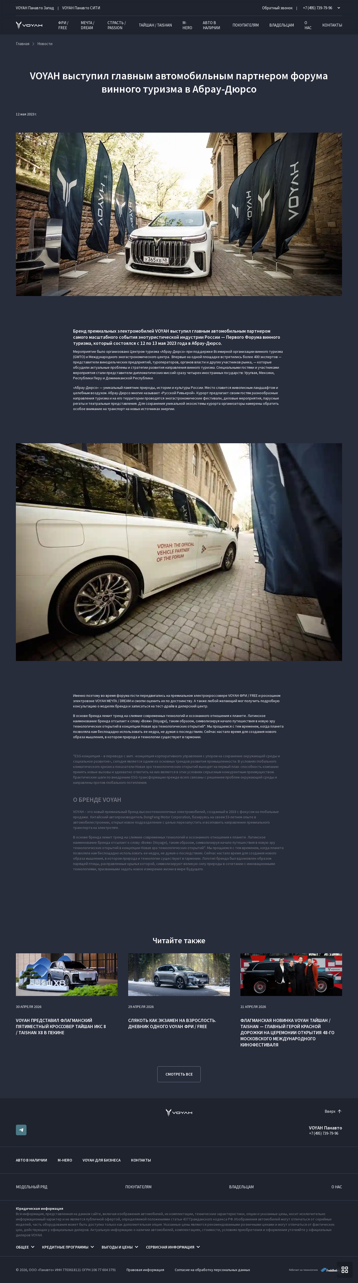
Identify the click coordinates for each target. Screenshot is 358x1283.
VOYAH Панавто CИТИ (81, 7)
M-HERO (187, 25)
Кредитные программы (65, 1247)
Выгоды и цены (117, 1247)
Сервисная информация (170, 1247)
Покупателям (245, 25)
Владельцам (281, 25)
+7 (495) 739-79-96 (323, 1133)
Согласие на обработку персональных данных (212, 1269)
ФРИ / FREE (63, 25)
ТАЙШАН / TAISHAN (155, 25)
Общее (22, 1247)
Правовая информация (145, 1269)
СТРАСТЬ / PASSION (117, 25)
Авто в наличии (211, 25)
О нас (308, 25)
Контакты (332, 25)
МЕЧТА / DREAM (87, 25)
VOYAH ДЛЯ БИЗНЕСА (101, 1160)
